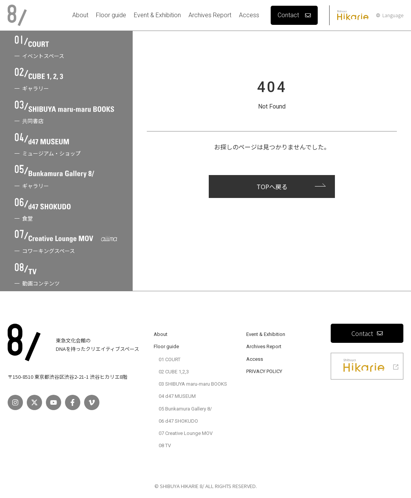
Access (249, 15)
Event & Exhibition (157, 15)
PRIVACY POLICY (264, 371)
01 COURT (169, 359)
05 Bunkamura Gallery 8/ (185, 409)
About (80, 15)
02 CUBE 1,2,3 (174, 372)
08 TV (165, 445)
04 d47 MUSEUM (177, 396)
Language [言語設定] (389, 15)
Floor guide (111, 15)
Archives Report (209, 15)
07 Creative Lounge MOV (186, 433)
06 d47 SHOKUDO (178, 421)
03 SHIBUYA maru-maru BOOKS (193, 384)
